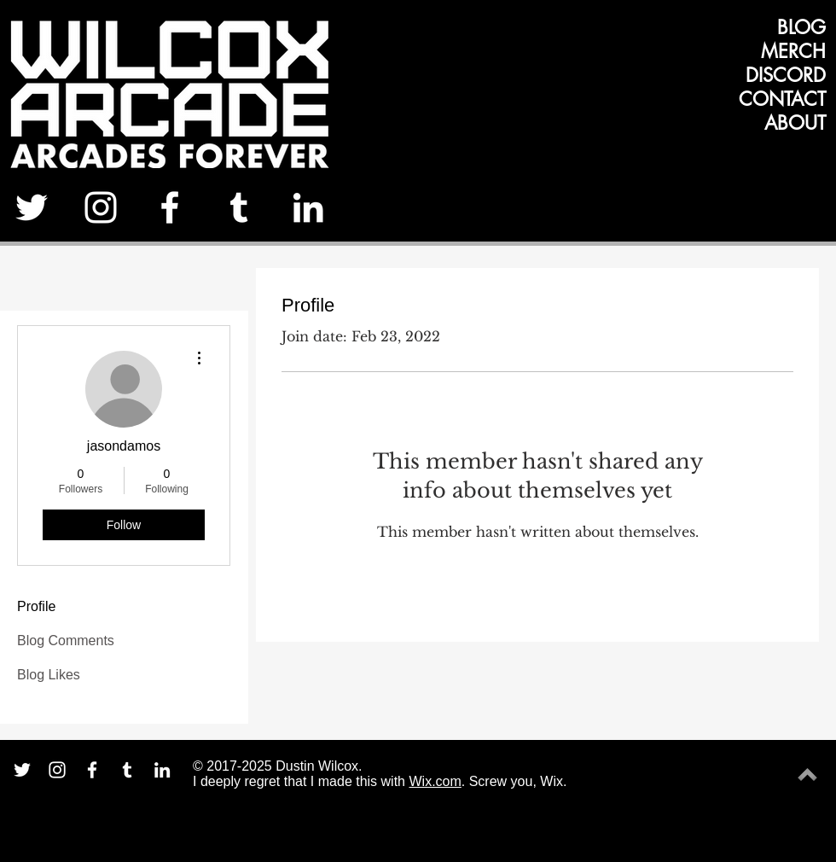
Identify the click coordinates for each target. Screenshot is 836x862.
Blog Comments (65, 640)
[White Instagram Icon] (100, 207)
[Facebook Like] (774, 213)
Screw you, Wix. (518, 781)
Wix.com (435, 781)
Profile (36, 606)
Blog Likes (48, 674)
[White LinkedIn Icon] (308, 207)
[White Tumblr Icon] (239, 207)
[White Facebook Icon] (169, 207)
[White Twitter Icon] (31, 207)
